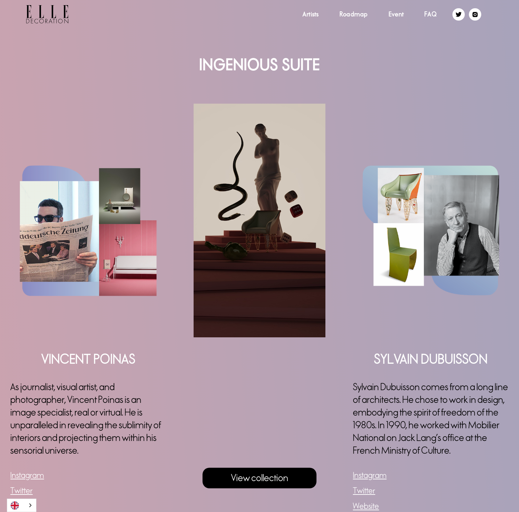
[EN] (21, 505)
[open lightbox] (259, 220)
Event (396, 14)
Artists (310, 14)
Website (366, 506)
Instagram (27, 475)
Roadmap (353, 14)
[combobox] (21, 505)
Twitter (21, 491)
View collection (259, 478)
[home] (34, 14)
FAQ (430, 14)
